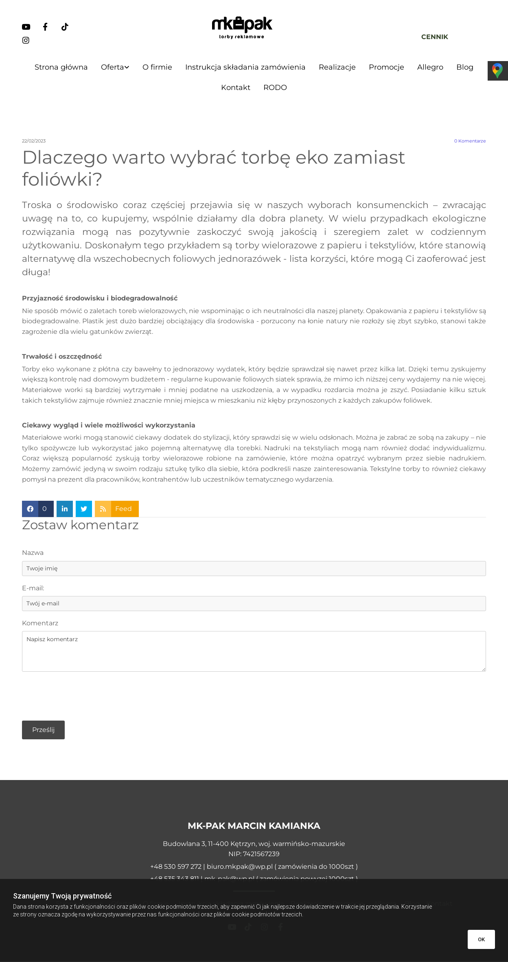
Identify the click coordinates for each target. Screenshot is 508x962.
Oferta (112, 67)
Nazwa (33, 554)
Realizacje (337, 67)
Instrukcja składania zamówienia (245, 67)
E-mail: (33, 589)
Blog (464, 67)
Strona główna (61, 67)
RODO (275, 88)
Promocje (386, 67)
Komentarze (470, 142)
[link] (115, 67)
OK (481, 939)
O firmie (157, 67)
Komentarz (40, 624)
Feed (123, 510)
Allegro (430, 67)
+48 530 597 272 (176, 867)
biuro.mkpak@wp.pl (240, 867)
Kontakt (235, 88)
